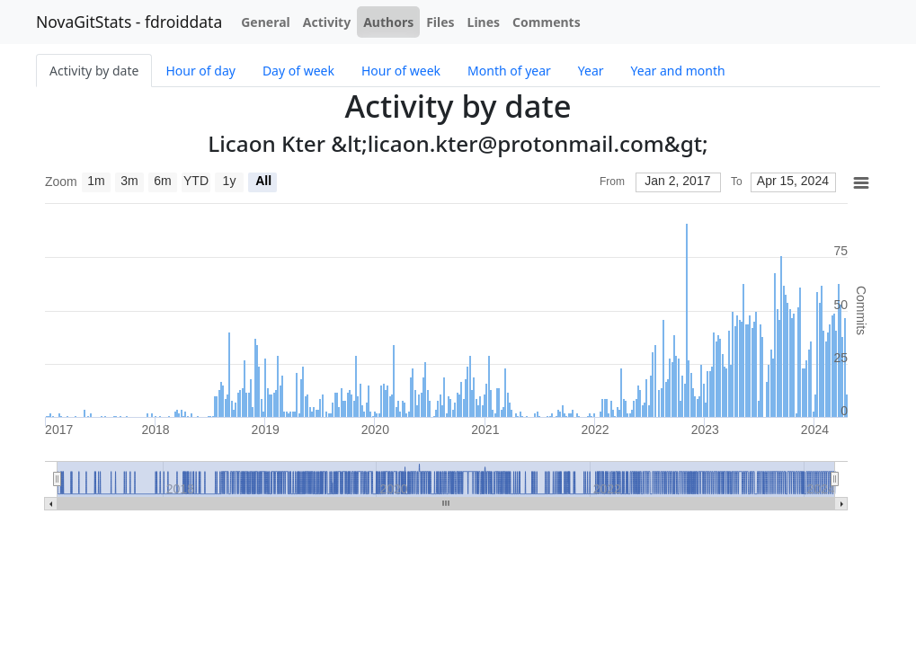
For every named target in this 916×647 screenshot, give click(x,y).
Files (440, 22)
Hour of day (200, 70)
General (265, 22)
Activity (327, 22)
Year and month (678, 70)
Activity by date (93, 70)
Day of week (298, 70)
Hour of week (400, 70)
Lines (484, 22)
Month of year (509, 70)
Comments (546, 22)
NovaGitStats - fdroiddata (129, 21)
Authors (388, 22)
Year (591, 70)
